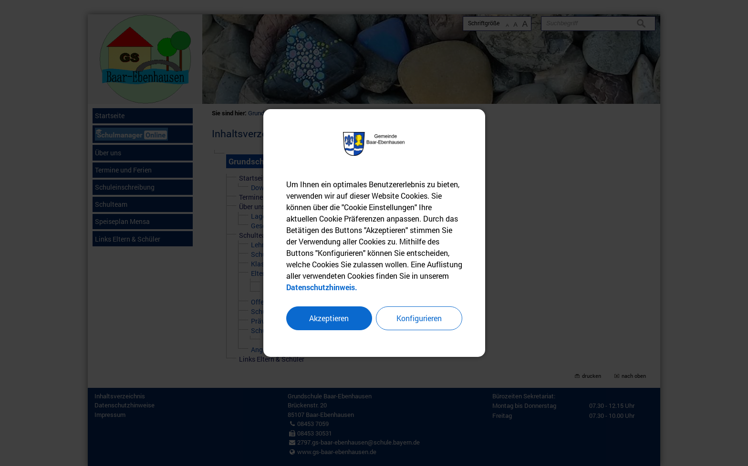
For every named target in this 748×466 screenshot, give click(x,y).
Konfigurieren (419, 318)
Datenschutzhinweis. (321, 287)
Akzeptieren (329, 318)
